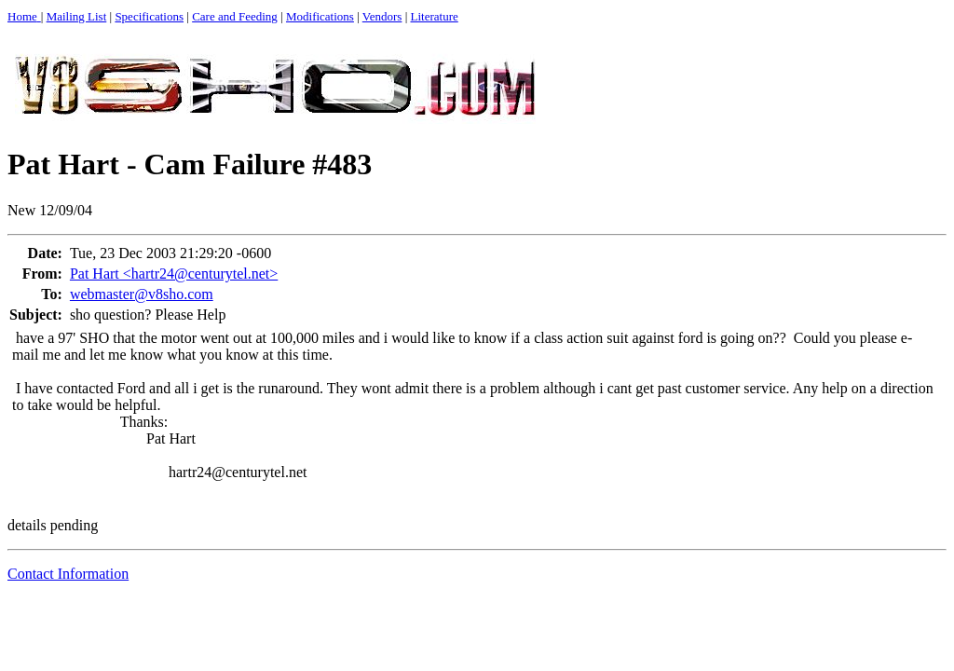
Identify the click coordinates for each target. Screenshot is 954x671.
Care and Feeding (235, 16)
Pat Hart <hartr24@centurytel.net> (174, 273)
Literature (434, 16)
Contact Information (68, 574)
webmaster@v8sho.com (141, 294)
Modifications (320, 16)
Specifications (149, 16)
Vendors (382, 16)
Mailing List (77, 16)
